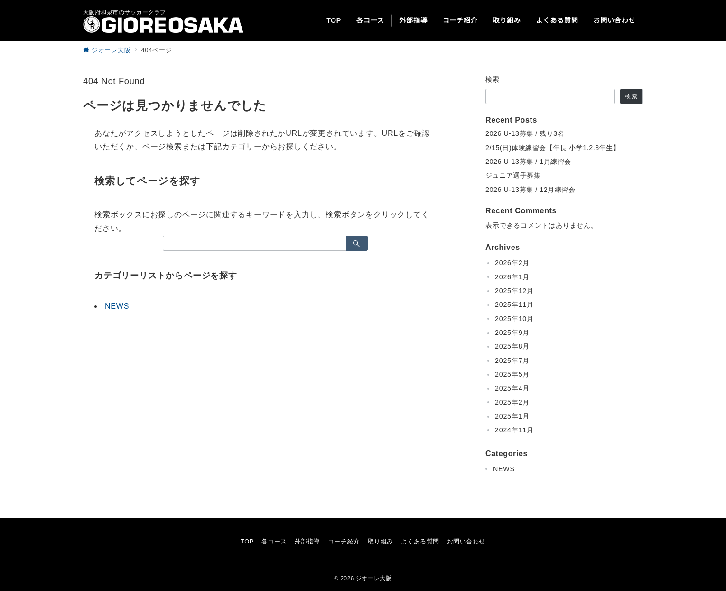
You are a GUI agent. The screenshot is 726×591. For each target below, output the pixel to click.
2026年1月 (512, 277)
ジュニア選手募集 (513, 175)
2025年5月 (512, 374)
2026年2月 (512, 263)
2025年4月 (512, 388)
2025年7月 (512, 360)
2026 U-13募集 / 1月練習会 (528, 161)
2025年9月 (512, 332)
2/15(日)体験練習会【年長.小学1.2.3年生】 (552, 148)
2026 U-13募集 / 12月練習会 (530, 189)
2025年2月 (512, 402)
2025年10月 (514, 319)
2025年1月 (512, 416)
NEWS (117, 306)
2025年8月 (512, 346)
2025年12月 (514, 291)
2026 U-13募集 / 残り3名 (524, 133)
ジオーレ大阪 (374, 578)
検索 (492, 79)
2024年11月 (514, 430)
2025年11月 (514, 304)
